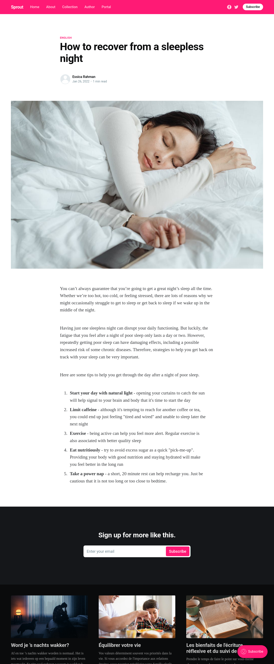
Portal (106, 7)
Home (34, 7)
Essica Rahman (83, 77)
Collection (69, 7)
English (66, 37)
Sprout (17, 7)
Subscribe (253, 7)
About (50, 7)
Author (89, 7)
